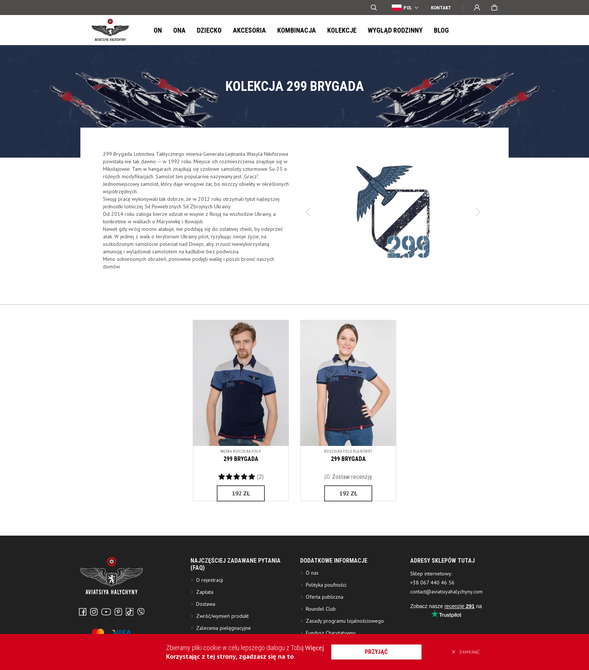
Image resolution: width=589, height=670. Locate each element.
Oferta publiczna (324, 623)
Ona (179, 30)
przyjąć (376, 651)
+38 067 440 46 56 (432, 609)
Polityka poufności (326, 611)
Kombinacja (296, 30)
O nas (312, 599)
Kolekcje (341, 30)
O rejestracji (209, 606)
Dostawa (205, 630)
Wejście (477, 8)
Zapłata (204, 618)
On (158, 30)
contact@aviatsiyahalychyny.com (446, 618)
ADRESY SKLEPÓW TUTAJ (442, 587)
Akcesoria (249, 30)
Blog (441, 30)
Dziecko (209, 30)
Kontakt (441, 8)
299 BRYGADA (241, 458)
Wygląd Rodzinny (395, 30)
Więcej (314, 647)
